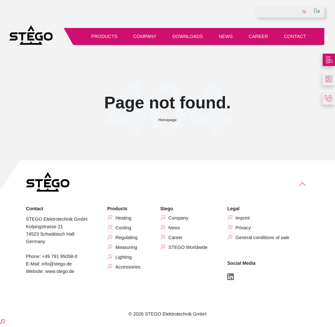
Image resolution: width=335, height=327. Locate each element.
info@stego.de (57, 263)
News (226, 36)
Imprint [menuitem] (242, 217)
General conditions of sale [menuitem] (262, 237)
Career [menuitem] (175, 237)
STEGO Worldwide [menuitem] (188, 247)
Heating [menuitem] (123, 217)
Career (258, 36)
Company (145, 36)
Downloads (187, 36)
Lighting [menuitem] (123, 257)
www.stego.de (59, 271)
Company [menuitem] (178, 217)
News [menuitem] (174, 227)
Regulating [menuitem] (126, 237)
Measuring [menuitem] (126, 247)
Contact (295, 36)
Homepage (167, 120)
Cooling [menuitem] (123, 227)
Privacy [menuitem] (243, 227)
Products (104, 36)
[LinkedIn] (230, 277)
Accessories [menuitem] (128, 266)
